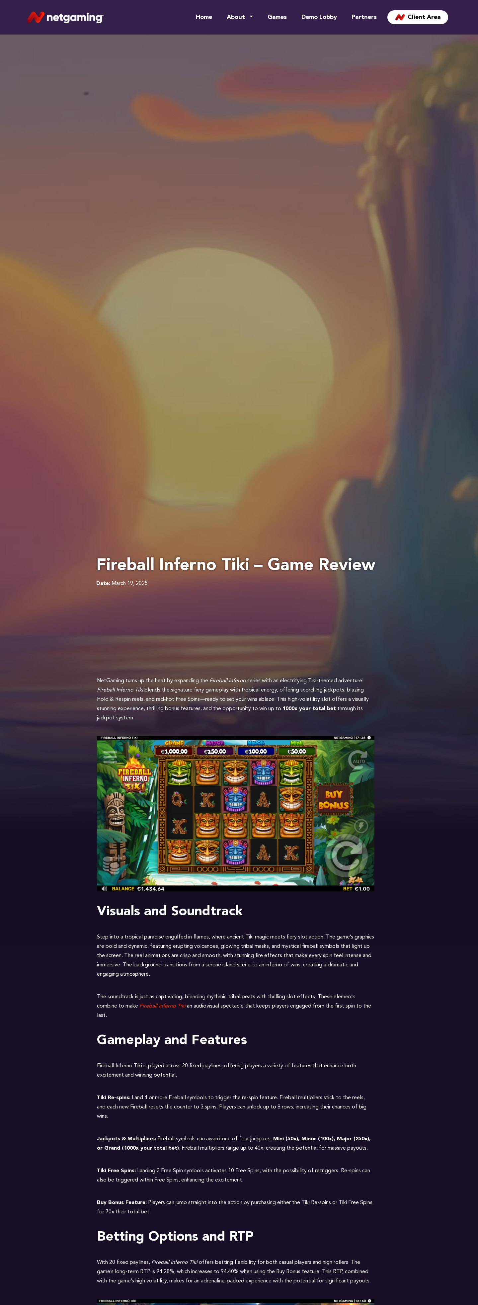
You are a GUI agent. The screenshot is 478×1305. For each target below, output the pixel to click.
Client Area (417, 17)
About (236, 17)
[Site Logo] (65, 17)
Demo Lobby (319, 17)
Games (277, 17)
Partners (364, 17)
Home (204, 17)
